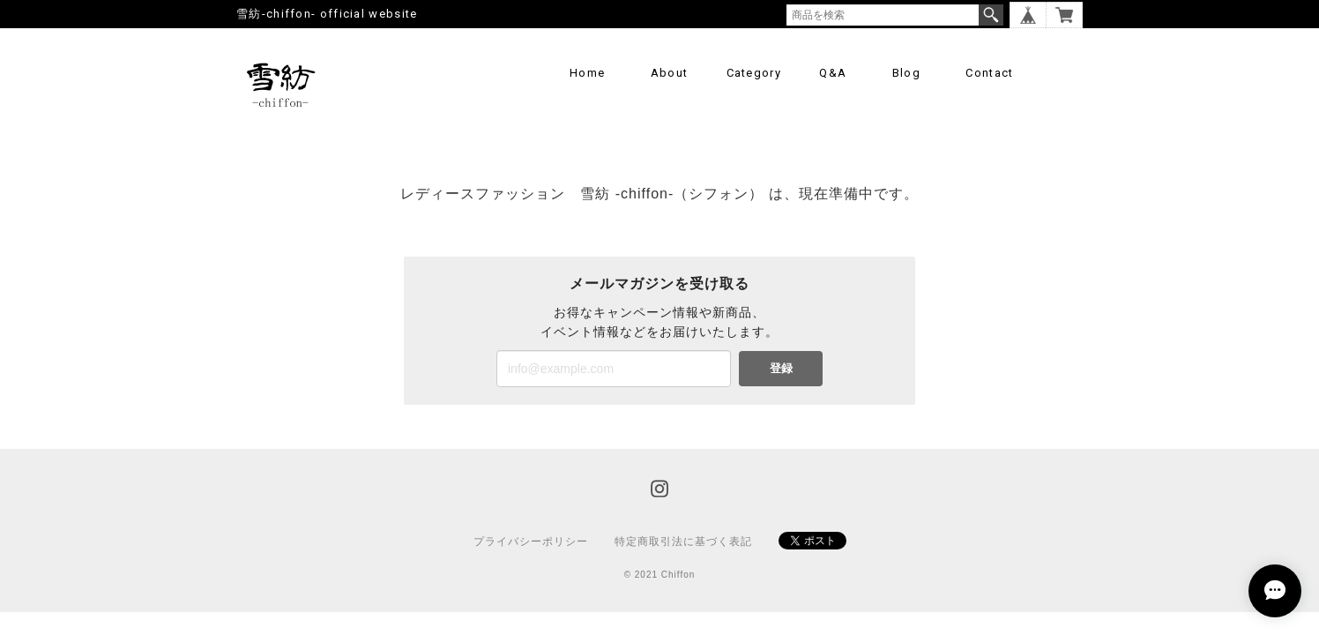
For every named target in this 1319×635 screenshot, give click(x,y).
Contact (989, 72)
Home (587, 72)
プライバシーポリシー (530, 541)
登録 (781, 368)
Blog (906, 72)
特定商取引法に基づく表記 (683, 541)
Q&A (832, 72)
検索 (991, 15)
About (670, 72)
